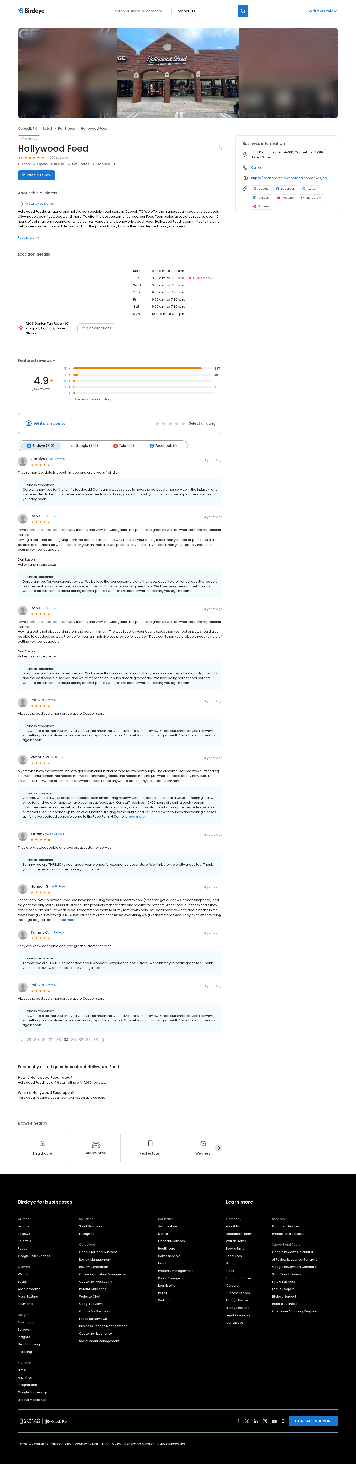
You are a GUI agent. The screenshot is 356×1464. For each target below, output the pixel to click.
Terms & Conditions (33, 1438)
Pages (22, 1243)
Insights (24, 1331)
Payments (26, 1298)
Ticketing (25, 1346)
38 (95, 1034)
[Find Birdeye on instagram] (265, 1415)
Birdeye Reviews (238, 1295)
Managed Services (286, 1221)
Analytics (25, 1372)
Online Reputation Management (104, 1268)
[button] (21, 1034)
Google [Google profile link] (260, 189)
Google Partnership (32, 1386)
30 (36, 1034)
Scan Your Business (287, 1268)
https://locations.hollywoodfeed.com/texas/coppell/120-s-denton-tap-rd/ (291, 178)
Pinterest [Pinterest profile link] (261, 206)
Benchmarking (29, 1339)
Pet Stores (66, 128)
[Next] (218, 1142)
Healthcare (166, 1243)
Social (22, 1276)
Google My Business (94, 1305)
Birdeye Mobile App (32, 1394)
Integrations (27, 1379)
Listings (23, 1221)
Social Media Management (99, 1335)
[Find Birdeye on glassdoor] (283, 1415)
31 (43, 1034)
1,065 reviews (58, 157)
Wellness (165, 1295)
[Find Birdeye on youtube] (274, 1415)
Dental (163, 1228)
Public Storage (169, 1272)
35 (73, 1034)
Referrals (24, 1235)
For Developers (283, 1283)
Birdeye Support (284, 1291)
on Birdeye (57, 453)
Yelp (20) (121, 440)
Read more (28, 237)
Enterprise (86, 1228)
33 (58, 1034)
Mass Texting (28, 1291)
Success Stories (238, 1287)
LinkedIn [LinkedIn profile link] (261, 198)
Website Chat (90, 1291)
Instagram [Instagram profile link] (311, 198)
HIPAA (105, 1438)
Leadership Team (239, 1228)
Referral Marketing (93, 1283)
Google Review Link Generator (294, 1261)
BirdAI (22, 1364)
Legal (162, 1258)
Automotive (167, 1221)
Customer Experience (95, 1328)
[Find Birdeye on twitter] (247, 1415)
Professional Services (288, 1228)
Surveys (24, 1324)
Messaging (26, 1316)
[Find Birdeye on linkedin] (256, 1415)
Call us (256, 167)
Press (230, 1265)
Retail (47, 128)
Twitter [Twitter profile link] (309, 189)
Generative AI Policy (139, 1438)
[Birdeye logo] (32, 11)
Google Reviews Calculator (292, 1246)
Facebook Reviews (93, 1313)
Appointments (29, 1283)
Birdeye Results (237, 1302)
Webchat (25, 1268)
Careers (232, 1280)
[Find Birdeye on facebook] (238, 1415)
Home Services (169, 1250)
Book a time (235, 1243)
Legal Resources (238, 1309)
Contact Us (235, 1317)
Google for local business (98, 1246)
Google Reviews (91, 1298)
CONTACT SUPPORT (314, 1415)
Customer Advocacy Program (294, 1305)
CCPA (116, 1438)
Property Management (175, 1265)
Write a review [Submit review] (36, 175)
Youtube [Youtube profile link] (285, 198)
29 (29, 1034)
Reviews (24, 1228)
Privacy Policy (61, 1438)
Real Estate (167, 1280)
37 (88, 1034)
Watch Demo (236, 1235)
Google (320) (82, 440)
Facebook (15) (160, 440)
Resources (234, 1250)
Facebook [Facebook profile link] (285, 189)
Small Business (90, 1221)
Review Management (95, 1254)
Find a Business (284, 1276)
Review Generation (93, 1261)
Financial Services (171, 1235)
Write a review (323, 11)
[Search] (243, 11)
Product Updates (239, 1272)
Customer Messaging (95, 1276)
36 (81, 1034)
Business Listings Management (103, 1320)
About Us (233, 1221)
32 (51, 1034)
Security (80, 1438)
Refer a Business (284, 1298)
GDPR (94, 1438)
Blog (229, 1258)
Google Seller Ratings (34, 1250)
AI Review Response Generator (295, 1254)
